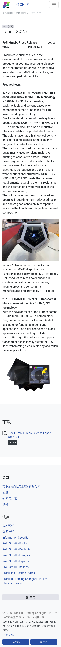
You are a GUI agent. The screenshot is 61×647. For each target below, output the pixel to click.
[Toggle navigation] (54, 4)
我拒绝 (16, 641)
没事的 (43, 641)
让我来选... (9, 635)
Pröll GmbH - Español (15, 561)
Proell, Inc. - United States (18, 573)
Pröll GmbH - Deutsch (16, 549)
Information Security (15, 537)
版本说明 (8, 525)
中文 (31, 597)
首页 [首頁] (7, 13)
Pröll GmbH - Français (16, 555)
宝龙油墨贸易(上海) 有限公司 (21, 486)
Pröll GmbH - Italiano (15, 567)
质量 (5, 492)
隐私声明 (8, 531)
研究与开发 (9, 498)
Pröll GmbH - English (15, 543)
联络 (5, 504)
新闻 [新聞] (21, 13)
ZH (20, 4)
